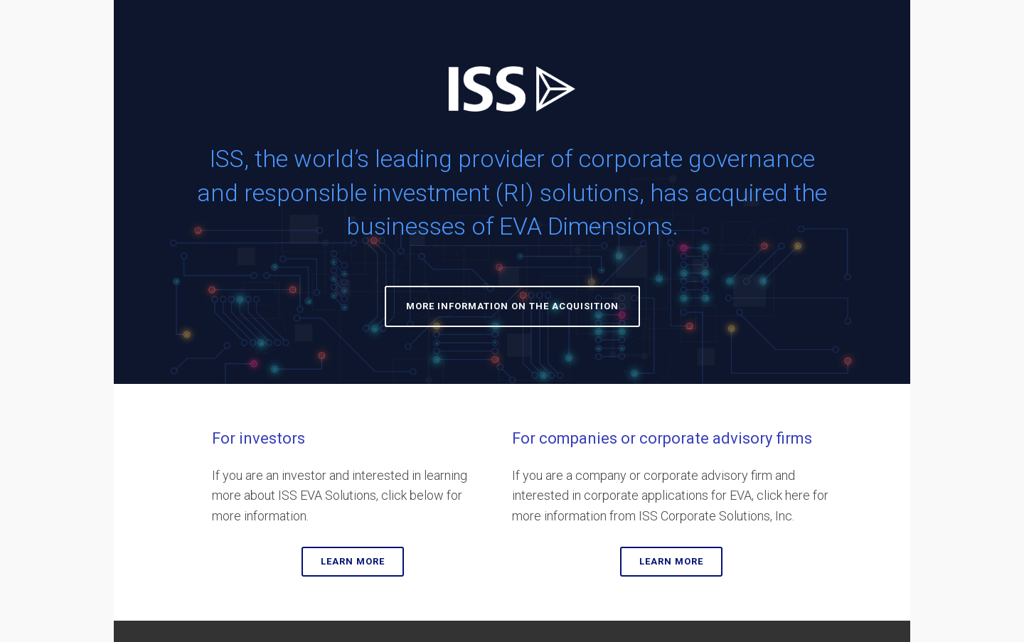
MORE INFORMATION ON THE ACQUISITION (512, 306)
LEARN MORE (353, 561)
